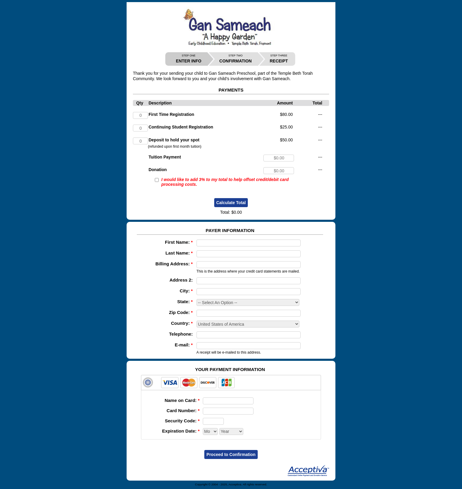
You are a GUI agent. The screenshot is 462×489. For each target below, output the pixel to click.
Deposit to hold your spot (174, 139)
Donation (157, 169)
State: (185, 301)
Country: (182, 323)
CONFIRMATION (235, 58)
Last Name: (179, 252)
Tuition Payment (164, 157)
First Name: (179, 242)
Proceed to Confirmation (230, 454)
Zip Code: (181, 312)
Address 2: (181, 279)
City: (186, 290)
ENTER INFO (188, 58)
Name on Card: (182, 400)
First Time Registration (171, 114)
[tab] (231, 382)
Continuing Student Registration (180, 127)
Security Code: (182, 420)
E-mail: (184, 344)
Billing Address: (174, 263)
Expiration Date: (181, 430)
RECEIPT (279, 58)
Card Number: (183, 410)
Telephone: (181, 334)
